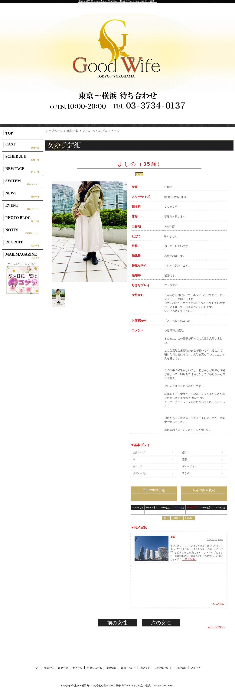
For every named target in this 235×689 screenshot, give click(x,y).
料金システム (94, 667)
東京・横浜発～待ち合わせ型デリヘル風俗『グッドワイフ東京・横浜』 (117, 1)
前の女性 (117, 623)
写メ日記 (145, 667)
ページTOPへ (217, 627)
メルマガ (196, 667)
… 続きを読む (189, 559)
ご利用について (163, 667)
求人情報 (181, 667)
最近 (172, 537)
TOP (9, 133)
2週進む (189, 518)
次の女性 (161, 623)
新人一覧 (78, 667)
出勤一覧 (63, 667)
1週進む (176, 518)
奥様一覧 (73, 130)
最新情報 (111, 667)
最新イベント (128, 667)
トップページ (54, 130)
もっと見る (218, 604)
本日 (165, 518)
